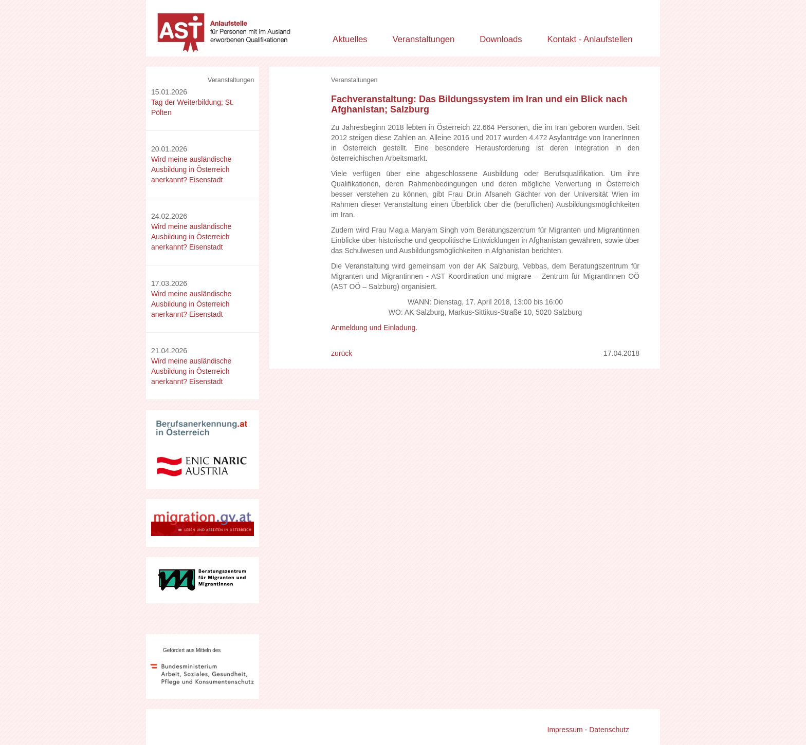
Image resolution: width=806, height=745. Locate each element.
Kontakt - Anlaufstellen (590, 39)
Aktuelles (350, 39)
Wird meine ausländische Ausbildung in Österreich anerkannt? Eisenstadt (191, 169)
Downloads (501, 39)
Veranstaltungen (424, 39)
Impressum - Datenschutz (588, 729)
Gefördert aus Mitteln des (192, 650)
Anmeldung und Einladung (373, 327)
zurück (341, 353)
